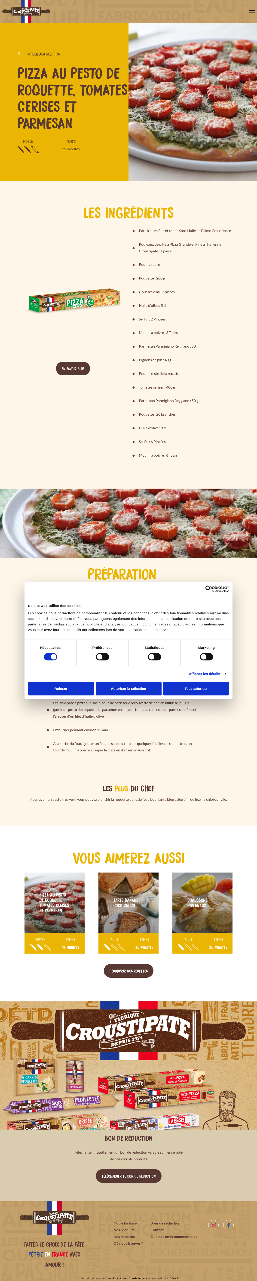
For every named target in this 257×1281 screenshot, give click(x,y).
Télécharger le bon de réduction (128, 1176)
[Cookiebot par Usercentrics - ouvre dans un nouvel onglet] (209, 588)
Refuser (61, 689)
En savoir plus (73, 368)
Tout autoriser (196, 689)
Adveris (174, 1278)
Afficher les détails (204, 674)
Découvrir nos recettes (129, 971)
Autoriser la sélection (128, 689)
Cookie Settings (138, 1278)
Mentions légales (117, 1278)
